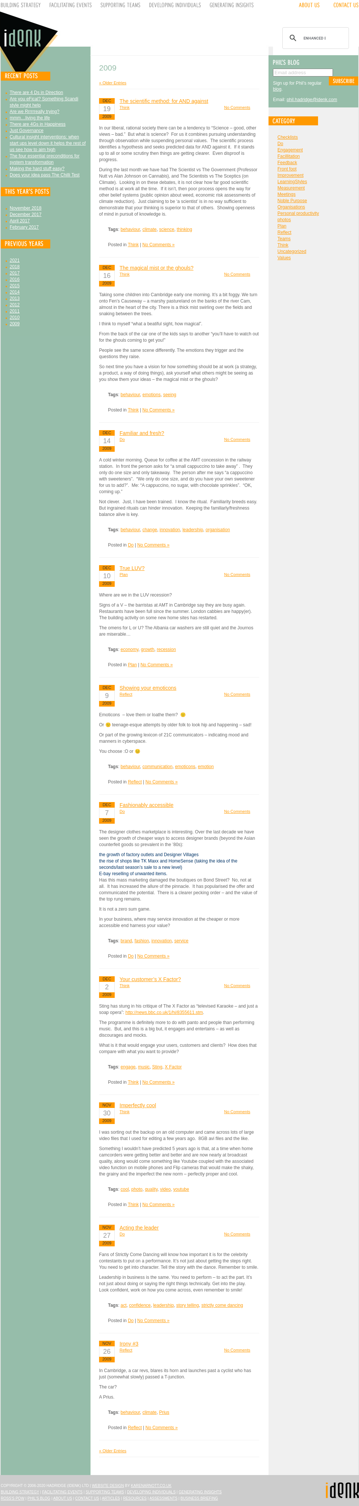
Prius (164, 1412)
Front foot (286, 169)
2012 (15, 304)
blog (277, 89)
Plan (124, 574)
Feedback (287, 162)
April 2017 (20, 220)
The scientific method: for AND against (164, 101)
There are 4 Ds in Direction (36, 92)
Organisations (291, 207)
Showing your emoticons (148, 688)
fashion (141, 940)
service (181, 940)
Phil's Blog (39, 1498)
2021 (15, 260)
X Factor (173, 1067)
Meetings (286, 194)
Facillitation (288, 156)
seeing (169, 394)
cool (125, 1189)
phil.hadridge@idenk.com (312, 99)
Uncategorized (291, 251)
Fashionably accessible (147, 805)
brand (126, 940)
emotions (152, 394)
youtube (181, 1189)
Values (284, 257)
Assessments (163, 1498)
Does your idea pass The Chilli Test (45, 175)
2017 (15, 273)
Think (125, 107)
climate (150, 229)
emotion (206, 766)
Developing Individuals (151, 1492)
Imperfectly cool (138, 1105)
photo (136, 1189)
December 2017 (25, 214)
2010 (15, 317)
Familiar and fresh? (142, 433)
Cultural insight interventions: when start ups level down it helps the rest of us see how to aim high (48, 143)
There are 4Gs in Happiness (38, 124)
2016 (15, 279)
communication (158, 766)
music (144, 1067)
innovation (170, 529)
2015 (15, 285)
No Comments (237, 107)
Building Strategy (20, 1492)
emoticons (185, 766)
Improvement (290, 175)
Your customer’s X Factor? (150, 979)
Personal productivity (298, 213)
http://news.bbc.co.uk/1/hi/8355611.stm (164, 1012)
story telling (187, 1305)
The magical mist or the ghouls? (156, 268)
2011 (15, 311)
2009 (15, 323)
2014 (15, 292)
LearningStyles (292, 181)
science (166, 229)
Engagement (290, 150)
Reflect (126, 694)
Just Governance (27, 130)
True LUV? (132, 568)
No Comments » (158, 244)
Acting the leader (139, 1228)
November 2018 (25, 208)
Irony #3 (129, 1344)
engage (128, 1067)
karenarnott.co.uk (151, 1486)
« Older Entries (112, 83)
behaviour (130, 229)
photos (284, 219)
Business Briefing (199, 1498)
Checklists (287, 137)
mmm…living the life (30, 117)
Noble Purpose (292, 200)
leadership (192, 529)
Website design (108, 1486)
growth (147, 649)
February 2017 (24, 227)
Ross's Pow (13, 1498)
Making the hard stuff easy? (37, 168)
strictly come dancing (222, 1305)
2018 (15, 266)
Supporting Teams (105, 1492)
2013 (15, 298)
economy (130, 649)
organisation (218, 529)
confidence (139, 1305)
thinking (184, 229)
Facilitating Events (62, 1492)
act (124, 1305)
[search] (314, 38)
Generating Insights (200, 1492)
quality (151, 1189)
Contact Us (87, 1498)
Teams (283, 238)
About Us (62, 1498)
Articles (111, 1498)
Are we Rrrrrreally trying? (34, 111)
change (150, 529)
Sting (157, 1067)
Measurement (291, 188)
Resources (134, 1498)
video (165, 1189)
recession (166, 649)
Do (122, 439)
